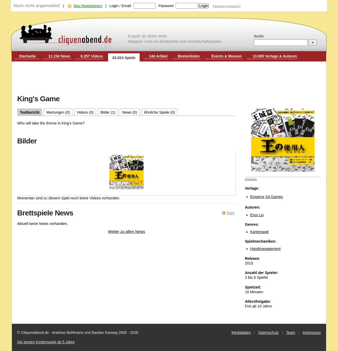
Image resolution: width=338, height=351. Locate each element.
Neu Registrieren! (87, 6)
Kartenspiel (259, 232)
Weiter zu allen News (126, 231)
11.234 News (59, 56)
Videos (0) (85, 112)
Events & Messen (226, 56)
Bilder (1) (107, 112)
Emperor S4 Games (266, 197)
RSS (230, 213)
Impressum (312, 332)
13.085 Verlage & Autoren (275, 56)
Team (290, 332)
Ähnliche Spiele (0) (159, 112)
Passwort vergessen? (227, 6)
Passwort (166, 6)
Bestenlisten (189, 56)
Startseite (27, 56)
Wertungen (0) (58, 112)
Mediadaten (241, 332)
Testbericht (29, 112)
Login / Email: (120, 6)
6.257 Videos (92, 56)
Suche (259, 36)
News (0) (129, 112)
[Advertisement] (169, 78)
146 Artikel (158, 56)
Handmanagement (265, 249)
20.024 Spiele (123, 58)
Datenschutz (268, 332)
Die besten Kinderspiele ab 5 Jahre (46, 342)
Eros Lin (257, 215)
